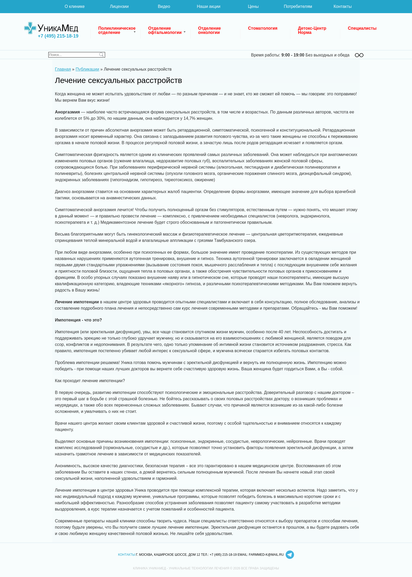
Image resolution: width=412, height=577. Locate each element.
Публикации (87, 69)
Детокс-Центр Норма (312, 30)
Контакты (342, 6)
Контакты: (127, 555)
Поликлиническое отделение (117, 30)
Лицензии (119, 6)
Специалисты (362, 28)
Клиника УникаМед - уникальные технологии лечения (51, 29)
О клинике (75, 6)
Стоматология (262, 28)
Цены (253, 6)
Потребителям (298, 6)
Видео (164, 6)
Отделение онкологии (210, 30)
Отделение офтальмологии (165, 30)
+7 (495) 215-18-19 (58, 36)
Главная (63, 69)
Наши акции (208, 6)
